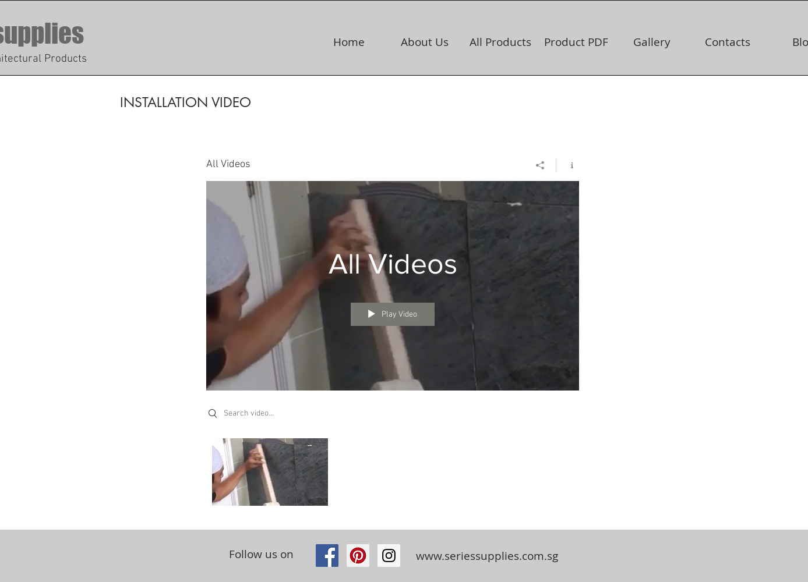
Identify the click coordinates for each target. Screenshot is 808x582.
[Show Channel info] (567, 165)
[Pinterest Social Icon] (358, 555)
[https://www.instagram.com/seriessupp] (388, 555)
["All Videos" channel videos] (393, 475)
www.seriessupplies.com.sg (487, 555)
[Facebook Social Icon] (327, 555)
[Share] (540, 165)
